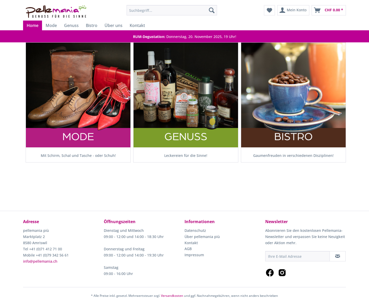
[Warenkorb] (329, 10)
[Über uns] (113, 25)
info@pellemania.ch (40, 261)
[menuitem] (172, 10)
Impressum (194, 254)
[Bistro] (91, 25)
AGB (188, 248)
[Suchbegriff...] (172, 10)
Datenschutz (195, 230)
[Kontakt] (137, 25)
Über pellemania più (202, 236)
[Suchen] (211, 10)
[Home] (32, 25)
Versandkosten (172, 295)
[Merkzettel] (269, 10)
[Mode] (51, 25)
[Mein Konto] (293, 10)
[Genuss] (71, 25)
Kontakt (191, 242)
